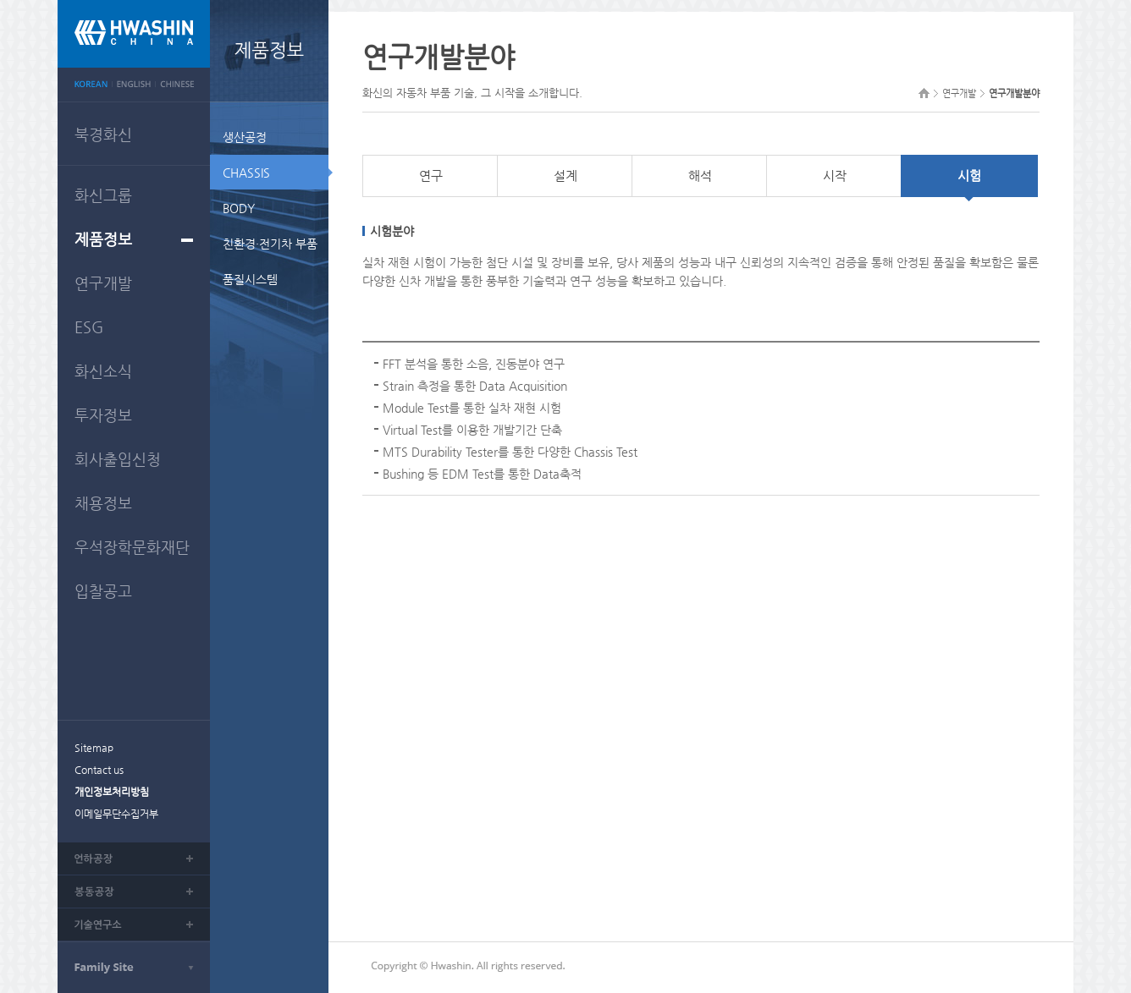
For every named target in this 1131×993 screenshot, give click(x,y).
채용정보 (103, 503)
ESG (88, 327)
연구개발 (103, 283)
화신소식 (103, 371)
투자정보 (103, 415)
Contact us (99, 770)
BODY (239, 208)
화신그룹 (103, 195)
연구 (431, 175)
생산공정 (245, 137)
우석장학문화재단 (132, 547)
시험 (969, 175)
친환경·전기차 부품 (270, 243)
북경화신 (103, 134)
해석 (700, 175)
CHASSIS (246, 172)
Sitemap (93, 748)
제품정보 (103, 239)
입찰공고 (103, 591)
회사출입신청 (117, 459)
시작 (835, 175)
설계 (565, 175)
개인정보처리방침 (111, 792)
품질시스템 (250, 279)
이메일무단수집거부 (116, 814)
